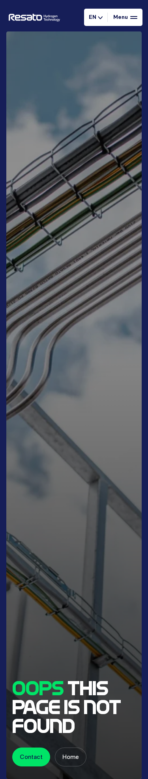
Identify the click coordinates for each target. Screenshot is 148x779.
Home (70, 757)
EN (96, 17)
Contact (31, 757)
